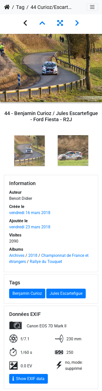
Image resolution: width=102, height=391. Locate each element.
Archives (16, 255)
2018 (32, 255)
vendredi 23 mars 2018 (29, 227)
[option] (29, 150)
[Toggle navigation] (92, 7)
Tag (20, 7)
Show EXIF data (28, 378)
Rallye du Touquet (46, 261)
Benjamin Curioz (27, 293)
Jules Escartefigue (66, 293)
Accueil (7, 7)
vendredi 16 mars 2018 (29, 212)
